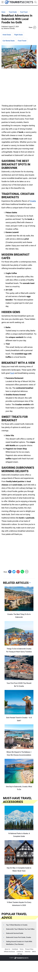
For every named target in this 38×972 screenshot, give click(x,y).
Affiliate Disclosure (9, 951)
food (12, 373)
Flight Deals (18, 35)
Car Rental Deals (9, 41)
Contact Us (20, 951)
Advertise (27, 951)
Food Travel (22, 41)
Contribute (15, 949)
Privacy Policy (29, 949)
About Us (7, 949)
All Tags (20, 954)
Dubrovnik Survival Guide (14, 933)
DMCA (34, 951)
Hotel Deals (7, 35)
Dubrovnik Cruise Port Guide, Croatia (18, 937)
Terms (21, 949)
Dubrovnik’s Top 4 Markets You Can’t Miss (20, 929)
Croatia (33, 201)
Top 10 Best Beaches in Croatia (16, 925)
